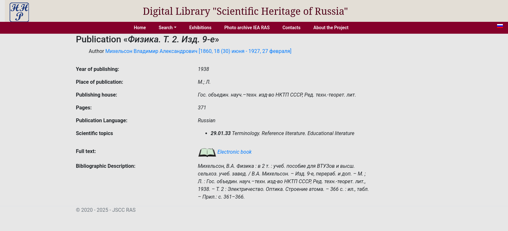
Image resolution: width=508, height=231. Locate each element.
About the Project (331, 27)
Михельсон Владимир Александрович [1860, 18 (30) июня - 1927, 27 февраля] (198, 51)
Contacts (291, 27)
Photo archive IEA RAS (247, 27)
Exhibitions (200, 27)
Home (140, 27)
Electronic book (225, 152)
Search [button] (166, 27)
